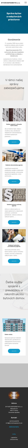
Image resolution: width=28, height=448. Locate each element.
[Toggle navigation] (25, 2)
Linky (14, 434)
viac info (14, 142)
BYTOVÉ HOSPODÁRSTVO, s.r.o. (10, 3)
